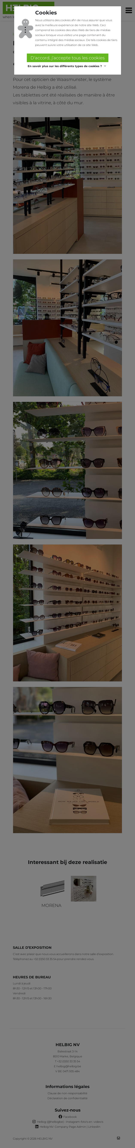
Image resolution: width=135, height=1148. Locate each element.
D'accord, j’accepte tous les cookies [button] (67, 57)
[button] (67, 66)
